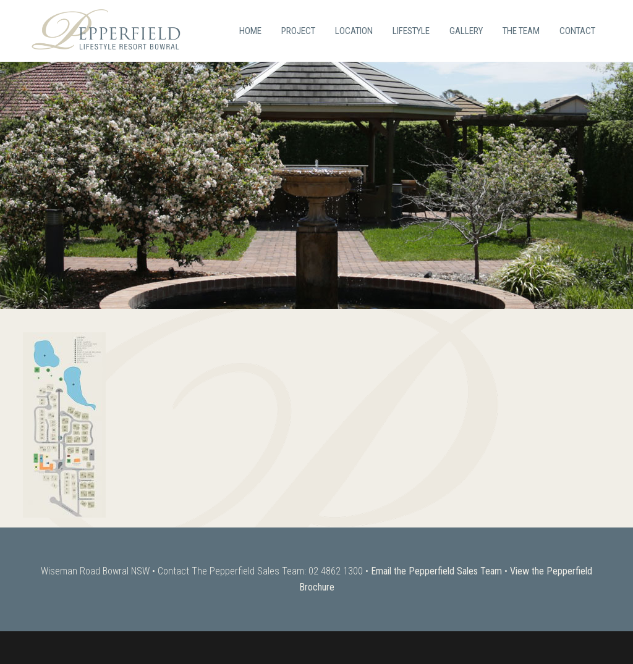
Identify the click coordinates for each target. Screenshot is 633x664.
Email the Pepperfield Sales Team (436, 571)
